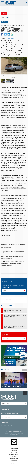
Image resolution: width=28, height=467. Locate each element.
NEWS (7, 17)
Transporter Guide (14, 458)
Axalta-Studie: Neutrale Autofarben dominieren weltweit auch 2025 (13, 321)
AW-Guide (14, 456)
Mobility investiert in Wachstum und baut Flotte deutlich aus (15, 316)
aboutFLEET (14, 450)
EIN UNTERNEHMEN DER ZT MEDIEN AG (14, 431)
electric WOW (14, 452)
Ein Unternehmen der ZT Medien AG (14, 447)
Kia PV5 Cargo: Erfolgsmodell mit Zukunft (12, 311)
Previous (23, 370)
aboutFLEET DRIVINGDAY (14, 462)
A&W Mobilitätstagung (14, 464)
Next (25, 370)
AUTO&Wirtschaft (14, 448)
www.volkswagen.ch (6, 235)
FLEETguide (14, 460)
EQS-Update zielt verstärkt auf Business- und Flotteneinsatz (14, 327)
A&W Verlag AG (11, 433)
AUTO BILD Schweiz (14, 454)
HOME (2, 17)
